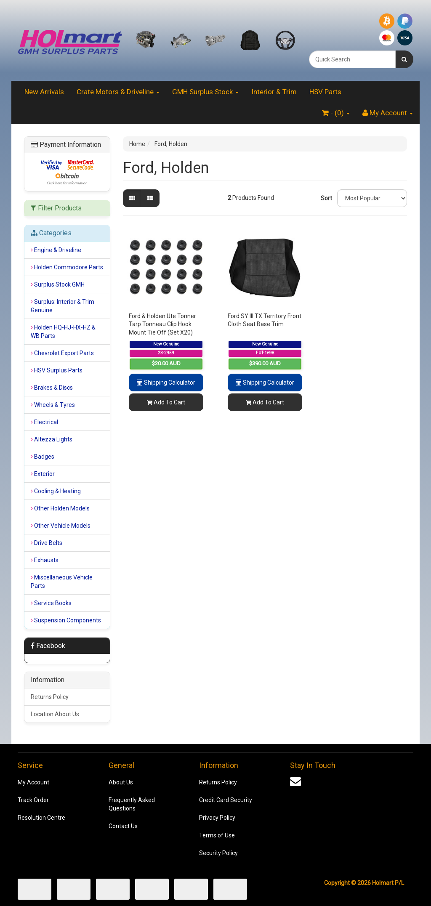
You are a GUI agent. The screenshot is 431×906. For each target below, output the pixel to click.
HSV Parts (325, 92)
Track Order (33, 800)
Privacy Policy (217, 817)
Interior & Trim (274, 92)
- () (336, 113)
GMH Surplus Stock (205, 92)
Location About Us (55, 714)
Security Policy (218, 853)
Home (137, 144)
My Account (33, 782)
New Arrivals (44, 92)
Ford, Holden (170, 144)
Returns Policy (50, 696)
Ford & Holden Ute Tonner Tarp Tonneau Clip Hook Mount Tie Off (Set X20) (162, 324)
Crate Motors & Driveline (118, 92)
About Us (121, 782)
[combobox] (352, 59)
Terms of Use (217, 835)
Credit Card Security (225, 800)
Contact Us (123, 826)
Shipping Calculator (166, 382)
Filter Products (56, 208)
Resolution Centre (41, 817)
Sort (326, 198)
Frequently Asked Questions (132, 804)
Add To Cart (166, 402)
